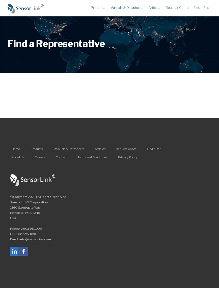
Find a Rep (201, 8)
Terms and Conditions (92, 157)
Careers (40, 157)
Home (26, 9)
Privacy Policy (128, 157)
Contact (61, 157)
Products (98, 8)
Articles (154, 8)
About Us (18, 157)
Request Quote (177, 8)
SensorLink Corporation (33, 180)
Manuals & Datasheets (126, 8)
